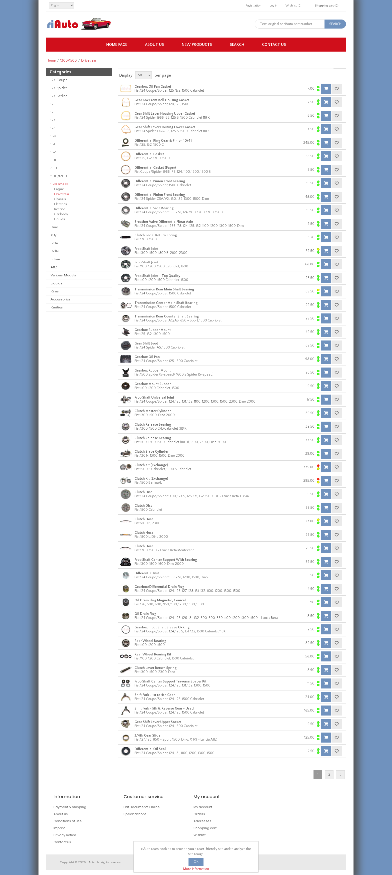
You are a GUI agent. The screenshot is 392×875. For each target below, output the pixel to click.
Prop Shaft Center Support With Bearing (165, 560)
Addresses (202, 821)
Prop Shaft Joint (146, 249)
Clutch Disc (143, 492)
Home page (116, 44)
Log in (274, 5)
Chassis (60, 199)
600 (54, 160)
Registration (254, 5)
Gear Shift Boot (146, 343)
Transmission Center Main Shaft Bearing (166, 303)
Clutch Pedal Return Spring (155, 235)
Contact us (274, 44)
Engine (59, 189)
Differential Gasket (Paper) (155, 168)
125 (53, 104)
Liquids (59, 219)
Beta (54, 243)
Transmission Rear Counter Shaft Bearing (166, 316)
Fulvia (55, 259)
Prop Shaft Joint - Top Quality (157, 276)
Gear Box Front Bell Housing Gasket (162, 100)
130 (53, 136)
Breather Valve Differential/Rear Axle (163, 222)
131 (52, 144)
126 (53, 112)
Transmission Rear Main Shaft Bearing (164, 289)
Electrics (60, 204)
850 (53, 168)
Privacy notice (65, 835)
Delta (54, 251)
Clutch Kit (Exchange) (151, 465)
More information (196, 869)
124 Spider (58, 88)
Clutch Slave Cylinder (151, 452)
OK (196, 862)
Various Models (63, 275)
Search (237, 44)
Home (51, 61)
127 (53, 120)
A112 (53, 267)
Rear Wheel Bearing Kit (152, 654)
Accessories (60, 299)
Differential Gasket (149, 154)
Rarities (56, 307)
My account (203, 807)
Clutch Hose (144, 519)
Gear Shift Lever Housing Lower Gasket (165, 127)
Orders (199, 814)
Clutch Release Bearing (152, 425)
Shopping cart (205, 828)
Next (340, 774)
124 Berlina (59, 96)
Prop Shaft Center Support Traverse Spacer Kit (170, 681)
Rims (54, 291)
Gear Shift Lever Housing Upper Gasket (164, 114)
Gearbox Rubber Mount (152, 330)
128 (53, 128)
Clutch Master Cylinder (152, 411)
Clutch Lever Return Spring (155, 668)
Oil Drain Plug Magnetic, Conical (160, 600)
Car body (61, 214)
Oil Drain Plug (145, 614)
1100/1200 (58, 176)
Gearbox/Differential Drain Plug (159, 587)
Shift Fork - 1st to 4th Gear (154, 695)
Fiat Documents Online (142, 807)
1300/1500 (68, 61)
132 (53, 152)
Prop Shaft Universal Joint (154, 398)
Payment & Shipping (70, 807)
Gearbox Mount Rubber (152, 384)
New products (197, 44)
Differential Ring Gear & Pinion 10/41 (163, 141)
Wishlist (200, 835)
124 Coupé (59, 80)
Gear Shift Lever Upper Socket (158, 722)
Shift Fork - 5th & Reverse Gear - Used (164, 709)
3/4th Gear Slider (148, 736)
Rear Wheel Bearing (150, 641)
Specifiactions (135, 814)
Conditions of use (68, 821)
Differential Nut (146, 573)
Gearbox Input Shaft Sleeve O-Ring (162, 627)
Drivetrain (61, 194)
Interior (59, 209)
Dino (54, 227)
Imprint (59, 828)
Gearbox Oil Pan (147, 357)
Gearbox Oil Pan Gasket (152, 87)
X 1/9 (54, 235)
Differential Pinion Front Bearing (159, 181)
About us (154, 44)
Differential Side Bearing (154, 208)
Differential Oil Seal (150, 749)
